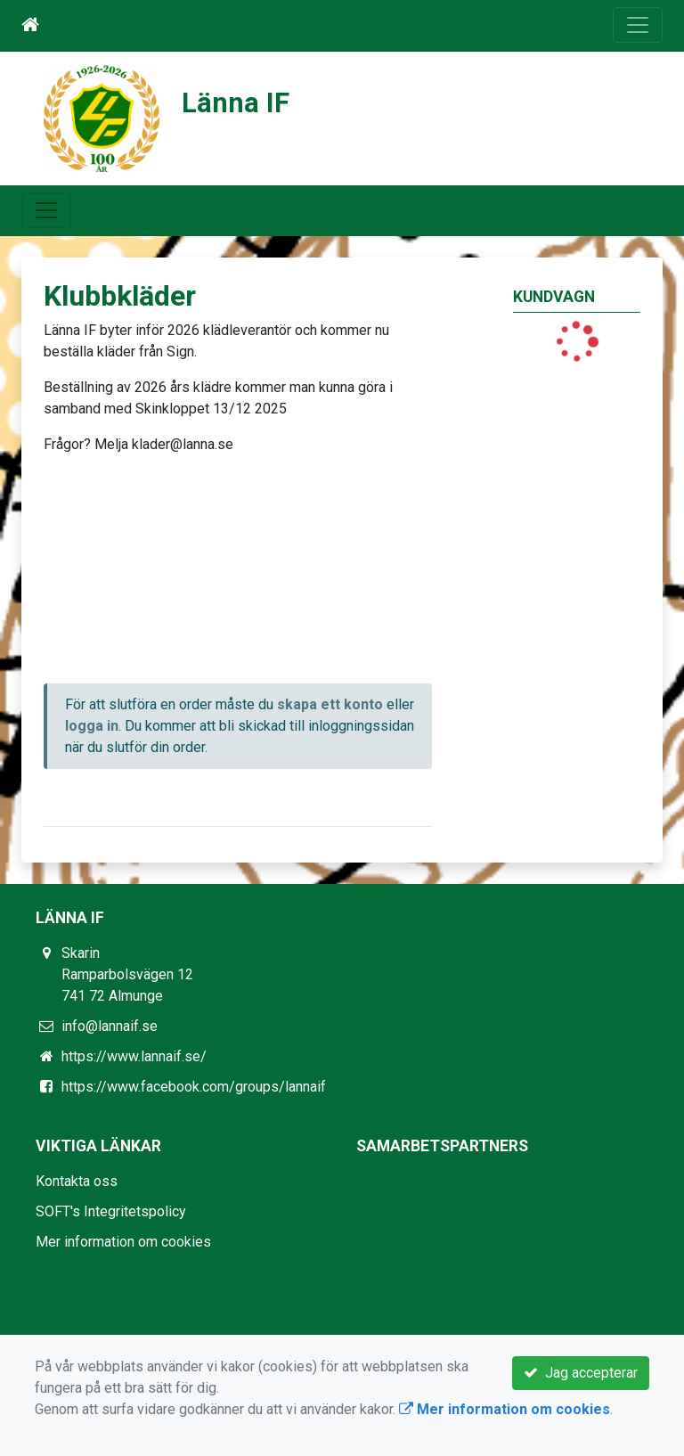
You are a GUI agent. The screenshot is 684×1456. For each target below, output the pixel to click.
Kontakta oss (77, 1181)
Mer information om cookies (123, 1241)
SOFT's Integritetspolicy (111, 1211)
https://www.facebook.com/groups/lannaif (193, 1086)
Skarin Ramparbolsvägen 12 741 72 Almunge (127, 974)
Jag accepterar (581, 1372)
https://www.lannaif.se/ (134, 1056)
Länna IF (235, 102)
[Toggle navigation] (638, 25)
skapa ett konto (330, 704)
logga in (91, 725)
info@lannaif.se (109, 1026)
